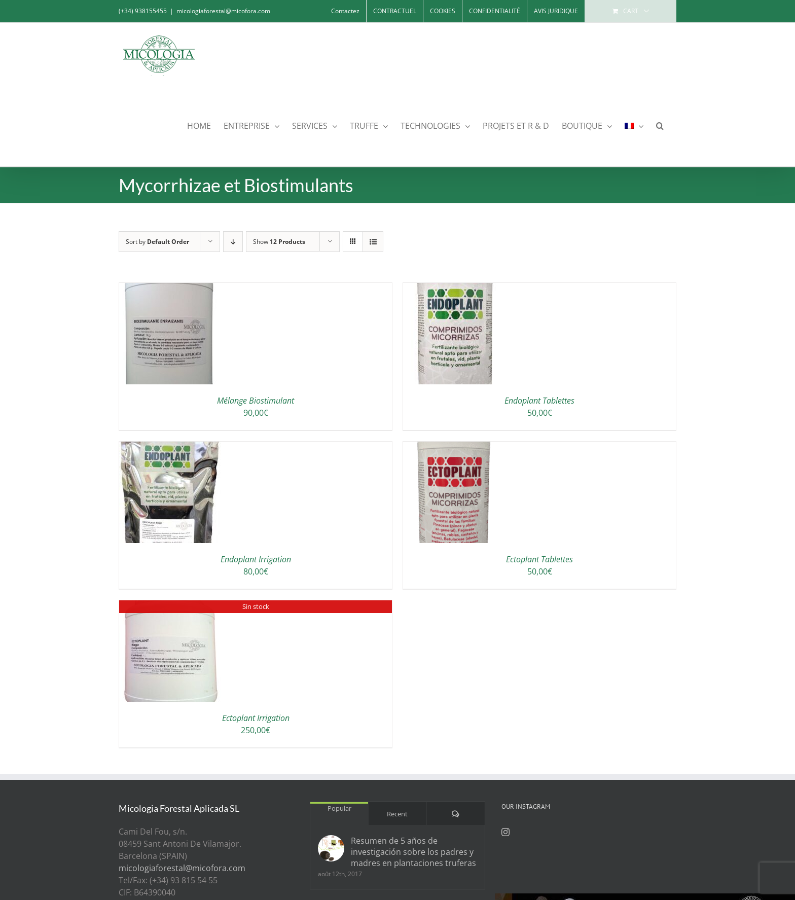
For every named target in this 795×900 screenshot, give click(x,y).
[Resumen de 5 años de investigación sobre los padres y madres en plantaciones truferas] (331, 848)
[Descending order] (233, 241)
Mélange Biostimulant (255, 400)
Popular (339, 808)
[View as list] (373, 241)
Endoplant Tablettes (539, 400)
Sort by (157, 241)
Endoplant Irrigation (256, 559)
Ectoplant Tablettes (539, 559)
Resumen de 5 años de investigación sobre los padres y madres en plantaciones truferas (413, 852)
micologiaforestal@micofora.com (223, 11)
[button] (660, 125)
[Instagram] (505, 832)
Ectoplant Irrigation (256, 718)
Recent (397, 813)
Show (279, 241)
